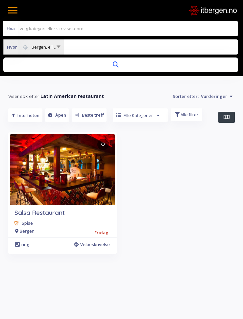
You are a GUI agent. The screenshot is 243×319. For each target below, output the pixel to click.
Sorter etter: (202, 96)
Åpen (57, 115)
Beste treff (89, 115)
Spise (27, 223)
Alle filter (186, 115)
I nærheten (25, 115)
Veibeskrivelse (92, 244)
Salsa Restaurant (39, 212)
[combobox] (33, 47)
